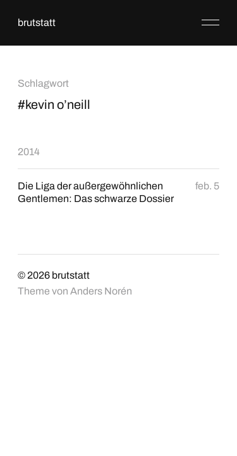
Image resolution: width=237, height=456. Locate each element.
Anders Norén (101, 291)
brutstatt (37, 22)
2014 (29, 151)
